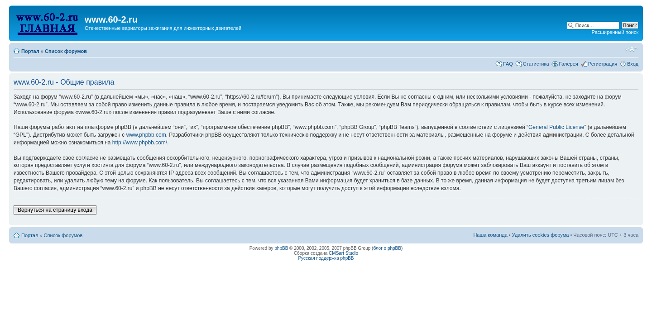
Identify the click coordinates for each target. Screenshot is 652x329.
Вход (632, 64)
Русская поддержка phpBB (326, 258)
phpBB (281, 248)
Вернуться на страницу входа (55, 210)
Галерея (568, 64)
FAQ (508, 64)
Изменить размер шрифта (631, 49)
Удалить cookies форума (540, 235)
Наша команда (490, 235)
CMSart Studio (343, 253)
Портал (30, 51)
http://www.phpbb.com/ (139, 142)
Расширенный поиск (614, 32)
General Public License (556, 127)
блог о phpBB (387, 248)
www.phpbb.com (146, 135)
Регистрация (602, 64)
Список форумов (66, 51)
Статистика (536, 64)
